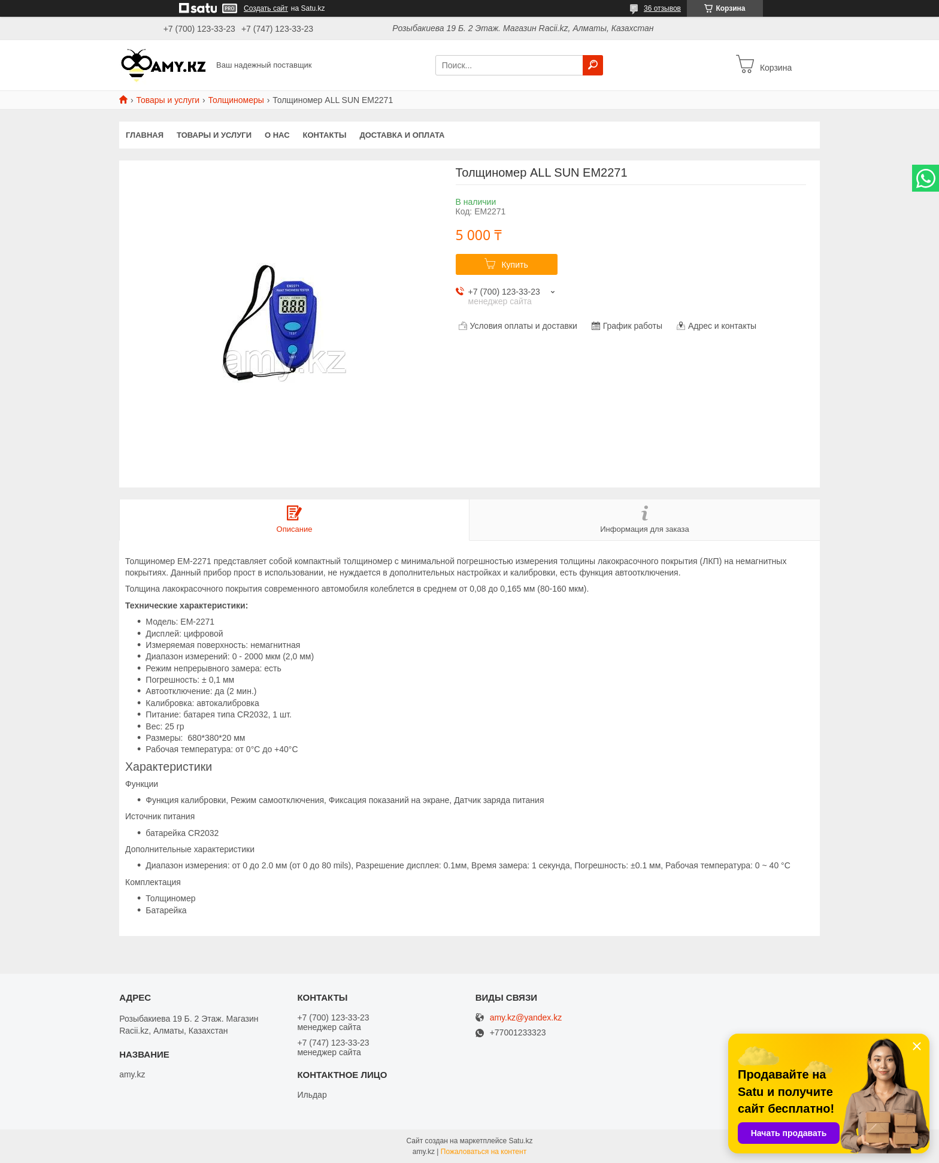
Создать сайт (266, 8)
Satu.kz (520, 1141)
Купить (514, 264)
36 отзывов (662, 8)
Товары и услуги (167, 100)
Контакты (325, 135)
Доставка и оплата (401, 135)
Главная (144, 135)
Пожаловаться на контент (483, 1151)
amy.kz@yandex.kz (526, 1017)
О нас (277, 135)
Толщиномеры (236, 100)
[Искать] (593, 65)
